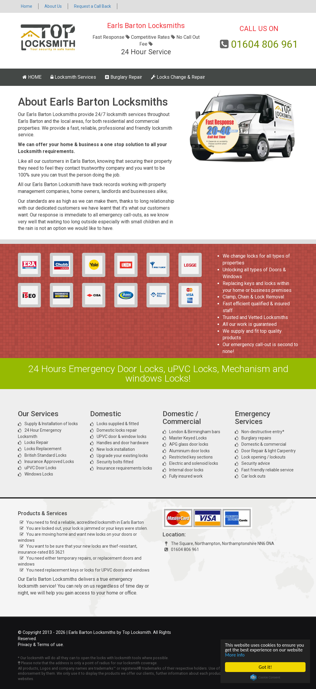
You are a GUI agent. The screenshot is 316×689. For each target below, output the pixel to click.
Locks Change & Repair (178, 77)
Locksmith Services (73, 77)
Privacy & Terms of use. (41, 644)
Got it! (265, 667)
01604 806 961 (264, 44)
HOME (31, 77)
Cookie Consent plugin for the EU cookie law (265, 677)
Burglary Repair (123, 77)
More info (252, 654)
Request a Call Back (92, 6)
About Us (53, 6)
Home (26, 6)
